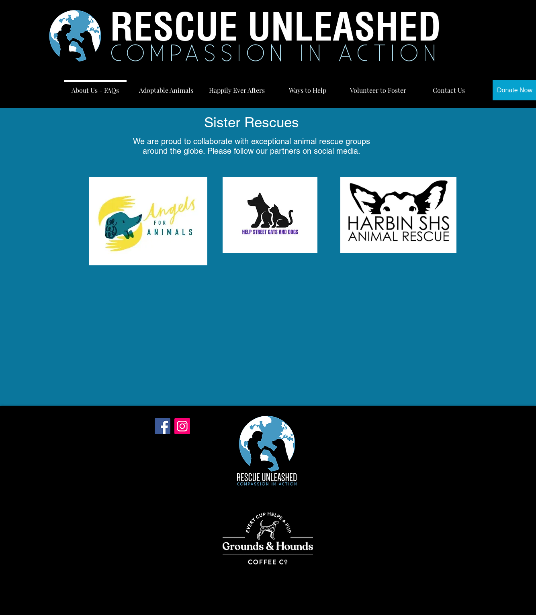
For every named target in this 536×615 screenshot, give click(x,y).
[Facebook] (162, 426)
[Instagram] (182, 426)
